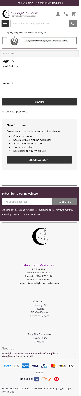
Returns (39, 308)
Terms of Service (39, 316)
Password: (7, 83)
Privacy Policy (39, 338)
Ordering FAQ (39, 305)
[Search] (73, 23)
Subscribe (64, 201)
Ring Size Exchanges (39, 334)
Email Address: (10, 66)
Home (4, 53)
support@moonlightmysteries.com (38, 283)
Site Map (39, 341)
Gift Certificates (39, 312)
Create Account (39, 160)
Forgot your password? (15, 111)
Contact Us (39, 301)
